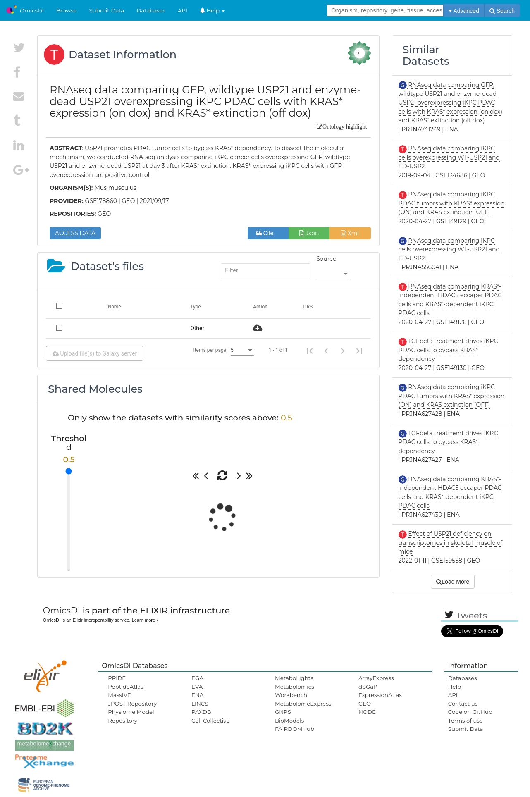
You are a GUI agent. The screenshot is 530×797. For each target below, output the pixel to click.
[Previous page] (326, 350)
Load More (452, 581)
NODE (367, 712)
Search (502, 10)
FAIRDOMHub (294, 728)
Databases (150, 10)
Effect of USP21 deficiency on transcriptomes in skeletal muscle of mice (451, 542)
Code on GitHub (470, 712)
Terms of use (465, 720)
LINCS (199, 703)
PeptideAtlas (125, 686)
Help (212, 10)
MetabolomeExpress (303, 703)
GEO (364, 703)
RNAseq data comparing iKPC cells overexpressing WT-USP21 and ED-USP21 (449, 157)
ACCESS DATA (75, 233)
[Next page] (342, 350)
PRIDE (117, 678)
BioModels (289, 720)
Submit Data (106, 10)
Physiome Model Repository (131, 716)
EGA (197, 678)
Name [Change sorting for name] (114, 307)
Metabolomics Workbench (294, 690)
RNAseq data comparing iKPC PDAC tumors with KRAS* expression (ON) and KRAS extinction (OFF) (452, 203)
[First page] (309, 350)
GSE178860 (101, 201)
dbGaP (367, 686)
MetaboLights (294, 678)
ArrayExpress (376, 678)
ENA (197, 695)
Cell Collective (210, 720)
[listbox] (332, 274)
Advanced (464, 10)
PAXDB (201, 712)
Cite (268, 233)
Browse (66, 10)
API (182, 10)
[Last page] (359, 350)
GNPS (283, 712)
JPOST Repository (132, 703)
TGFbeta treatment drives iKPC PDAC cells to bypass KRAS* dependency (448, 350)
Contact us (462, 703)
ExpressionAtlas (380, 695)
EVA (197, 686)
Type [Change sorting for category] (195, 307)
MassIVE (119, 695)
